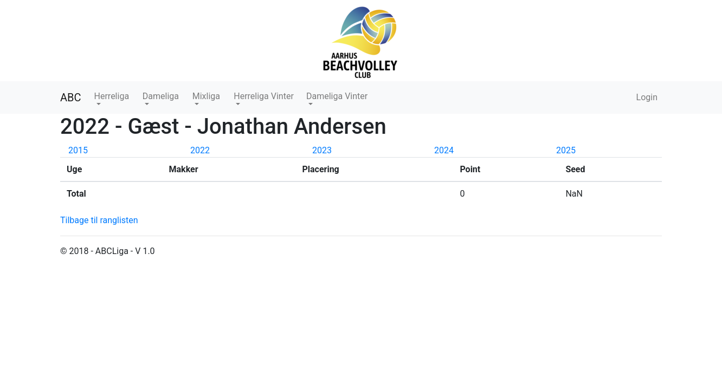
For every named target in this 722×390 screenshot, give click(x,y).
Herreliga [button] (112, 96)
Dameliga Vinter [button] (337, 96)
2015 (78, 150)
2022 (200, 150)
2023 (322, 150)
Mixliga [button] (206, 96)
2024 (444, 150)
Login (646, 97)
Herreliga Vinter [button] (264, 96)
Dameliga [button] (161, 96)
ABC (70, 97)
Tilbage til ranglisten (99, 220)
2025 (566, 150)
